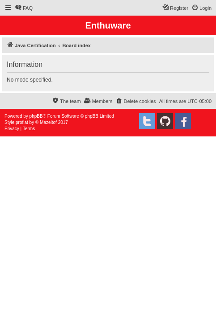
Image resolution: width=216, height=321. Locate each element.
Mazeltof (48, 122)
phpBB (36, 116)
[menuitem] (24, 8)
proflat (22, 122)
